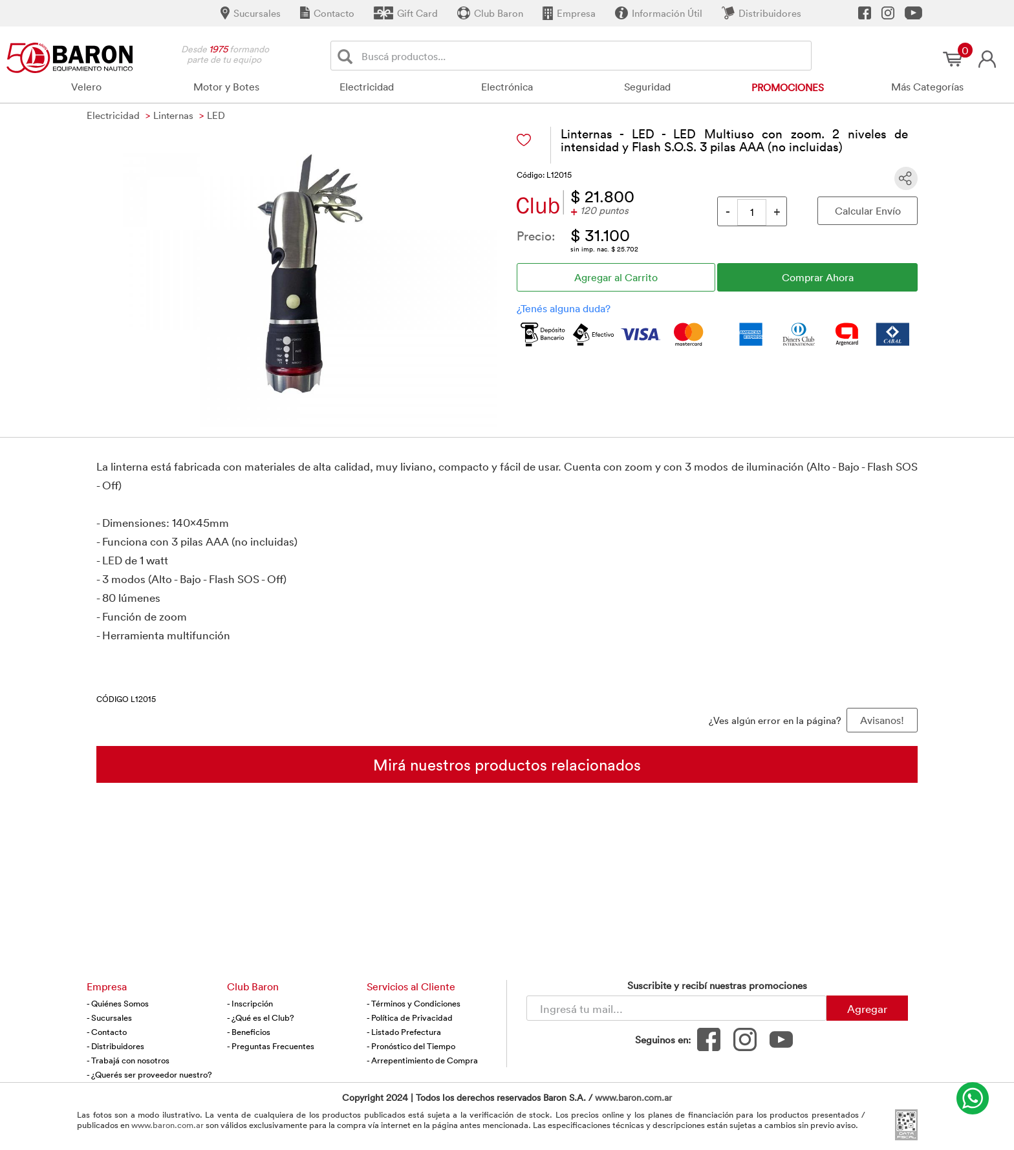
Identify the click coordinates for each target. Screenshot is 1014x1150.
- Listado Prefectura (404, 1032)
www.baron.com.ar (633, 1097)
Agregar (867, 1008)
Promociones (787, 87)
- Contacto (107, 1032)
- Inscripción (250, 1003)
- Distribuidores (115, 1046)
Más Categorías (927, 86)
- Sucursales (109, 1017)
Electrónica (507, 86)
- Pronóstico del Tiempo (411, 1046)
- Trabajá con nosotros (128, 1060)
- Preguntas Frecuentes (270, 1046)
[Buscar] (348, 56)
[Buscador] (584, 55)
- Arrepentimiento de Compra (422, 1060)
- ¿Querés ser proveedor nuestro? (149, 1074)
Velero (86, 86)
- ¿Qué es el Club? (260, 1017)
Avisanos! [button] (882, 720)
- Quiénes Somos (118, 1003)
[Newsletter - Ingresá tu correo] (676, 1008)
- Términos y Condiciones (413, 1003)
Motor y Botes (226, 86)
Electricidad (367, 86)
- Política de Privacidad (410, 1017)
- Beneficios (248, 1032)
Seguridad (647, 86)
